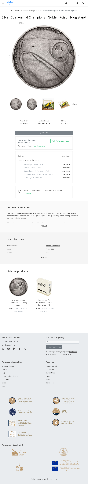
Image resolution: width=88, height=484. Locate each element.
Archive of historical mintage (25, 11)
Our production (51, 369)
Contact (5, 369)
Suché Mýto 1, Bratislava (33, 178)
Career (48, 376)
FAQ (3, 373)
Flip (21, 24)
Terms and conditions (10, 376)
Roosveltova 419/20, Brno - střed (36, 171)
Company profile (52, 366)
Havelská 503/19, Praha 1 (33, 168)
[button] (13, 56)
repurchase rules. (39, 146)
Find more (27, 193)
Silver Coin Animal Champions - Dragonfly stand (18, 302)
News (48, 379)
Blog (3, 386)
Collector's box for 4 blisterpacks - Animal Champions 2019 (44, 302)
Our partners (50, 373)
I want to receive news (54, 347)
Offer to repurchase (60, 141)
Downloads (50, 383)
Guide (4, 383)
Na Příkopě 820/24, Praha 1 (34, 164)
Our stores (6, 379)
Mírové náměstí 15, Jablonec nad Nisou (38, 174)
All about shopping (8, 366)
